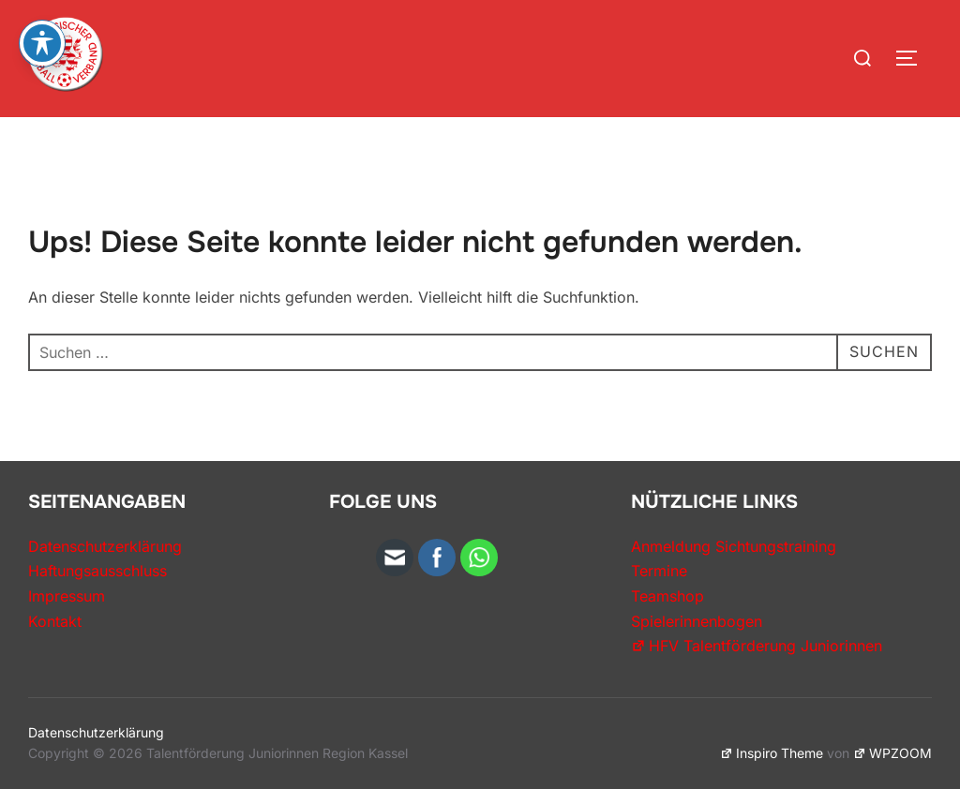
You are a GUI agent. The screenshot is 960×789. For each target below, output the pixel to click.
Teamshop (667, 596)
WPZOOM (892, 753)
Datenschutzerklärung (105, 546)
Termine (659, 570)
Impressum (66, 596)
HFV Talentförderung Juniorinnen (756, 645)
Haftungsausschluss (97, 570)
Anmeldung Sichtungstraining (733, 546)
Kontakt (55, 621)
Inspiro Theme (771, 753)
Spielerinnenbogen (696, 621)
